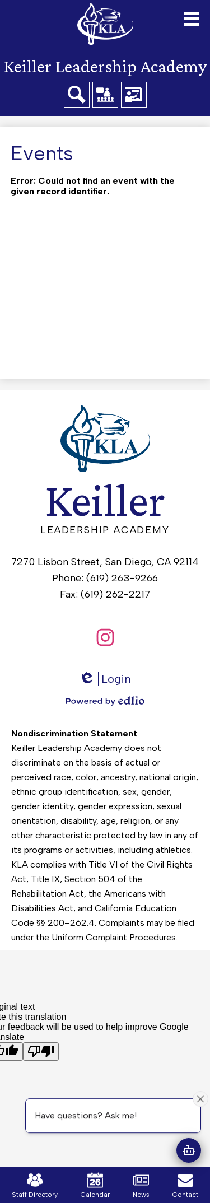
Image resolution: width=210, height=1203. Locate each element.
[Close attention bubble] (200, 1098)
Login (105, 679)
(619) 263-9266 (122, 578)
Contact (185, 1185)
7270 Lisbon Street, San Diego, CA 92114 (105, 562)
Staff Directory (35, 1185)
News (141, 1185)
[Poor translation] (41, 1051)
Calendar (95, 1185)
